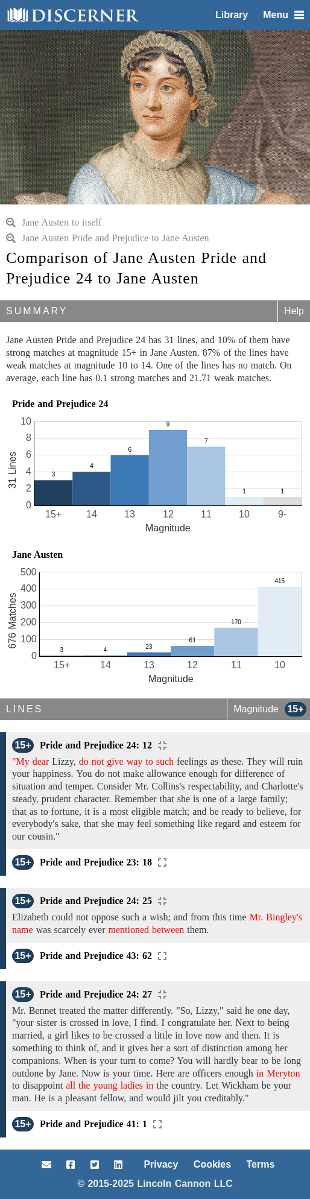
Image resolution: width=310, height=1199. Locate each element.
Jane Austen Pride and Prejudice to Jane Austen (107, 238)
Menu (283, 15)
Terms (261, 1164)
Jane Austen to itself (53, 222)
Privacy (161, 1164)
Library (231, 15)
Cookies (212, 1164)
